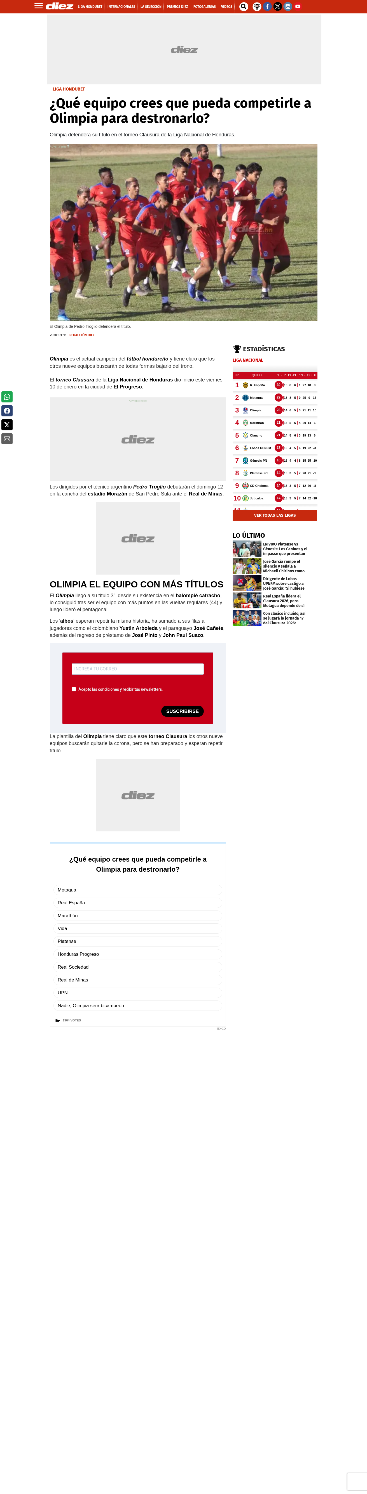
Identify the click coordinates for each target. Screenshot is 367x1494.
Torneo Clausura (71, 1098)
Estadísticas (264, 349)
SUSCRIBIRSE (182, 711)
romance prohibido (210, 1311)
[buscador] (243, 6)
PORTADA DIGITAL (207, 1397)
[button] (7, 396)
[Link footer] (69, 1370)
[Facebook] (121, 1476)
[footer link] (183, 1383)
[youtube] (152, 1476)
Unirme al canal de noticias (144, 1045)
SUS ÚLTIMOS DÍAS (274, 1311)
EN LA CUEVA (133, 1311)
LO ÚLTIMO (249, 535)
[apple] (288, 1425)
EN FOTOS (64, 1311)
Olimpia (105, 1098)
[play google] (288, 1409)
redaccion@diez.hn (89, 1078)
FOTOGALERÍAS (81, 1268)
